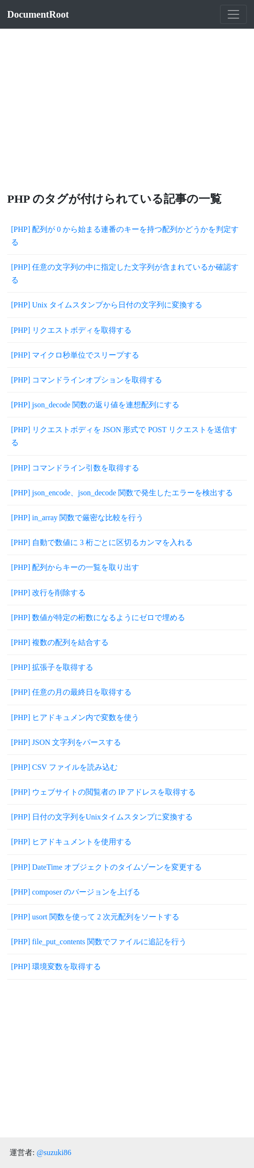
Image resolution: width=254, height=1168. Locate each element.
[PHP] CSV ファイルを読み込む (64, 767)
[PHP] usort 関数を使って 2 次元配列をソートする (95, 917)
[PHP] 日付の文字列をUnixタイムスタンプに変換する (102, 817)
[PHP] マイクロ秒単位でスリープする (75, 355)
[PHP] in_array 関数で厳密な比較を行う (77, 517)
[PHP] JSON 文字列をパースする (66, 742)
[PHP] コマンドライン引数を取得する (75, 468)
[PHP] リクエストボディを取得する (71, 330)
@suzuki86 (53, 1152)
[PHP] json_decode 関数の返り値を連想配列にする (95, 405)
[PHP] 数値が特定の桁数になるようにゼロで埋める (98, 617)
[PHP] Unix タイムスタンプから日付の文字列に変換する (106, 305)
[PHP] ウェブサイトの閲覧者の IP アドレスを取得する (103, 792)
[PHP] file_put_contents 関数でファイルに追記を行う (99, 942)
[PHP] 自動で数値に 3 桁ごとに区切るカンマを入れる (102, 542)
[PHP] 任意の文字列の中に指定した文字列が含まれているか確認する (125, 273)
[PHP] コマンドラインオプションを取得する (86, 380)
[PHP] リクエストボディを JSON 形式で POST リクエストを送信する (124, 436)
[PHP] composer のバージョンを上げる (75, 892)
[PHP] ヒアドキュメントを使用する (71, 842)
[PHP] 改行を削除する (48, 593)
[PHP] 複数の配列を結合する (60, 642)
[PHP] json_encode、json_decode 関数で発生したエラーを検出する (122, 493)
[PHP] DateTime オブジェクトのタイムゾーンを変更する (106, 867)
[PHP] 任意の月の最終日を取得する (71, 692)
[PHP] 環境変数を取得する (56, 966)
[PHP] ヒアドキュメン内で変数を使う (75, 717)
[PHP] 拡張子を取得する (52, 667)
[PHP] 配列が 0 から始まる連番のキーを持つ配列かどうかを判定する (125, 235)
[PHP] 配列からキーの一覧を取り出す (75, 567)
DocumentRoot (38, 14)
